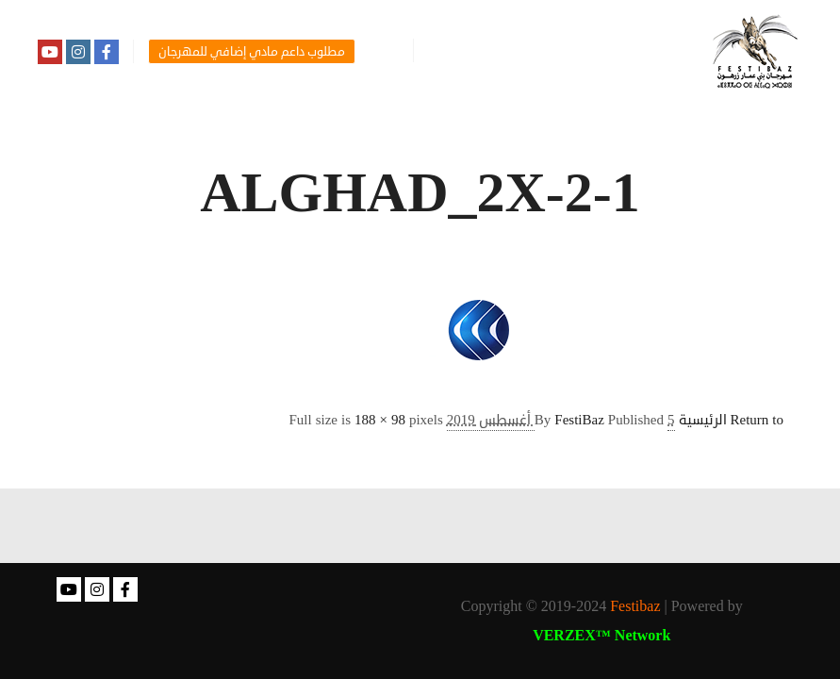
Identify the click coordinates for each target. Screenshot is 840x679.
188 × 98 (379, 420)
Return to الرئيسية (731, 420)
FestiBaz (579, 420)
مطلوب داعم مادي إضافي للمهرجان (251, 51)
